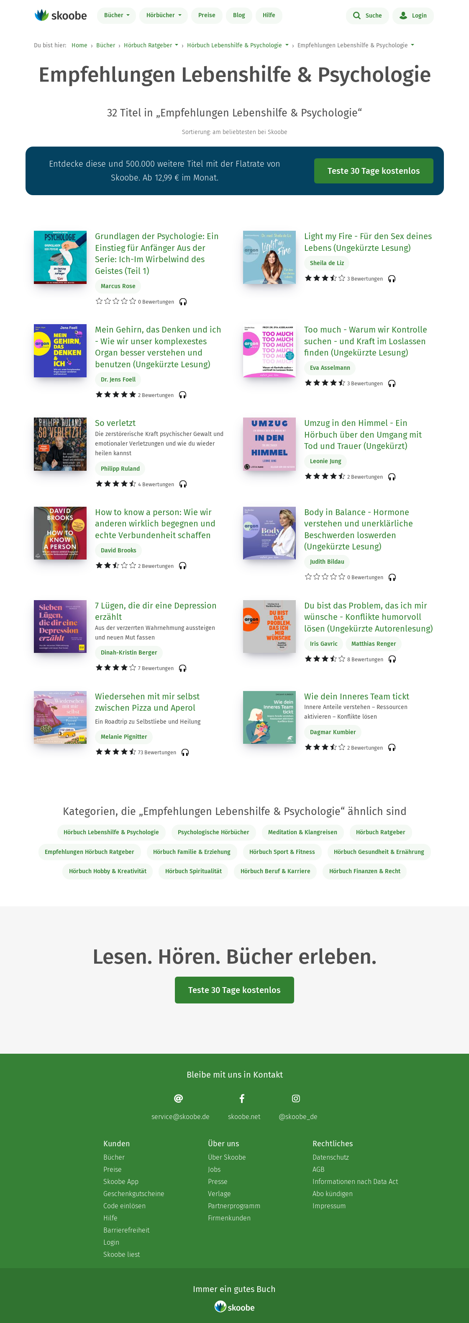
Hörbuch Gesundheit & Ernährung (379, 852)
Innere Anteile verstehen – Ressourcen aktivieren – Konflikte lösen (355, 712)
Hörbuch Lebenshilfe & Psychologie (234, 45)
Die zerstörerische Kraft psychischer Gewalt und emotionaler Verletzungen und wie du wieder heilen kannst (159, 444)
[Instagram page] (298, 1107)
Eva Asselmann (330, 367)
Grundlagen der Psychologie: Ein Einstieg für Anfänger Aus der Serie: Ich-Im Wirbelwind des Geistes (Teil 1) (157, 253)
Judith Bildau (327, 561)
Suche (367, 15)
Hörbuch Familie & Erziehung (192, 852)
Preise (206, 15)
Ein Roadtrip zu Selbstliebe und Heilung (147, 721)
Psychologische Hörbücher (213, 832)
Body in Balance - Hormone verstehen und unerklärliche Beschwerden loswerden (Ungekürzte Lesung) (358, 529)
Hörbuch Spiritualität (193, 871)
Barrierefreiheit (126, 1230)
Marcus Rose (118, 286)
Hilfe (269, 15)
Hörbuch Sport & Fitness (282, 852)
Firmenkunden (229, 1218)
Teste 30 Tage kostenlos (374, 171)
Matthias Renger (373, 643)
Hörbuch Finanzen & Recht (364, 871)
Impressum (329, 1206)
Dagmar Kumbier (333, 732)
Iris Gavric (324, 643)
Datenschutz (331, 1157)
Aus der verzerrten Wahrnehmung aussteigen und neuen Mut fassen (155, 632)
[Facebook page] (244, 1107)
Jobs (214, 1169)
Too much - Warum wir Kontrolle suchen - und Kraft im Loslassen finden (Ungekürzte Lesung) (365, 341)
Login (413, 15)
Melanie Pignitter (124, 736)
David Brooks (118, 550)
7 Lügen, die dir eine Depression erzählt (156, 611)
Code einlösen (124, 1206)
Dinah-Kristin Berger (129, 652)
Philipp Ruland (120, 468)
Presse (218, 1182)
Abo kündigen (333, 1194)
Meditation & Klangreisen (302, 832)
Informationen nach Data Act (355, 1182)
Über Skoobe (227, 1157)
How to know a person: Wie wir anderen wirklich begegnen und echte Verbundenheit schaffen (155, 523)
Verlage (219, 1194)
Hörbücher (161, 15)
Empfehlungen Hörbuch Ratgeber (89, 852)
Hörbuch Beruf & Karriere (275, 871)
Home (79, 45)
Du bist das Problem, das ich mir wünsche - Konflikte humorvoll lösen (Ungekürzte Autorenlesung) (368, 617)
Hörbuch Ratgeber (148, 45)
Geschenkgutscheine (133, 1194)
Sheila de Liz (327, 263)
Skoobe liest (121, 1255)
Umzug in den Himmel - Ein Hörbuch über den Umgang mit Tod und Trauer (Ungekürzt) (363, 434)
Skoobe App (120, 1182)
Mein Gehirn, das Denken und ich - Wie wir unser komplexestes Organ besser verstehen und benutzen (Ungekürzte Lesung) (158, 347)
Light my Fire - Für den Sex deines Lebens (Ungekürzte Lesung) (368, 242)
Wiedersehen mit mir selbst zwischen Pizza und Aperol (147, 702)
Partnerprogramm (234, 1206)
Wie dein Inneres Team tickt (356, 696)
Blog (239, 15)
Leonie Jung (325, 461)
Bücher (114, 15)
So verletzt (115, 423)
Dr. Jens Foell (118, 379)
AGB (319, 1169)
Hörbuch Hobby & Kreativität (107, 871)
